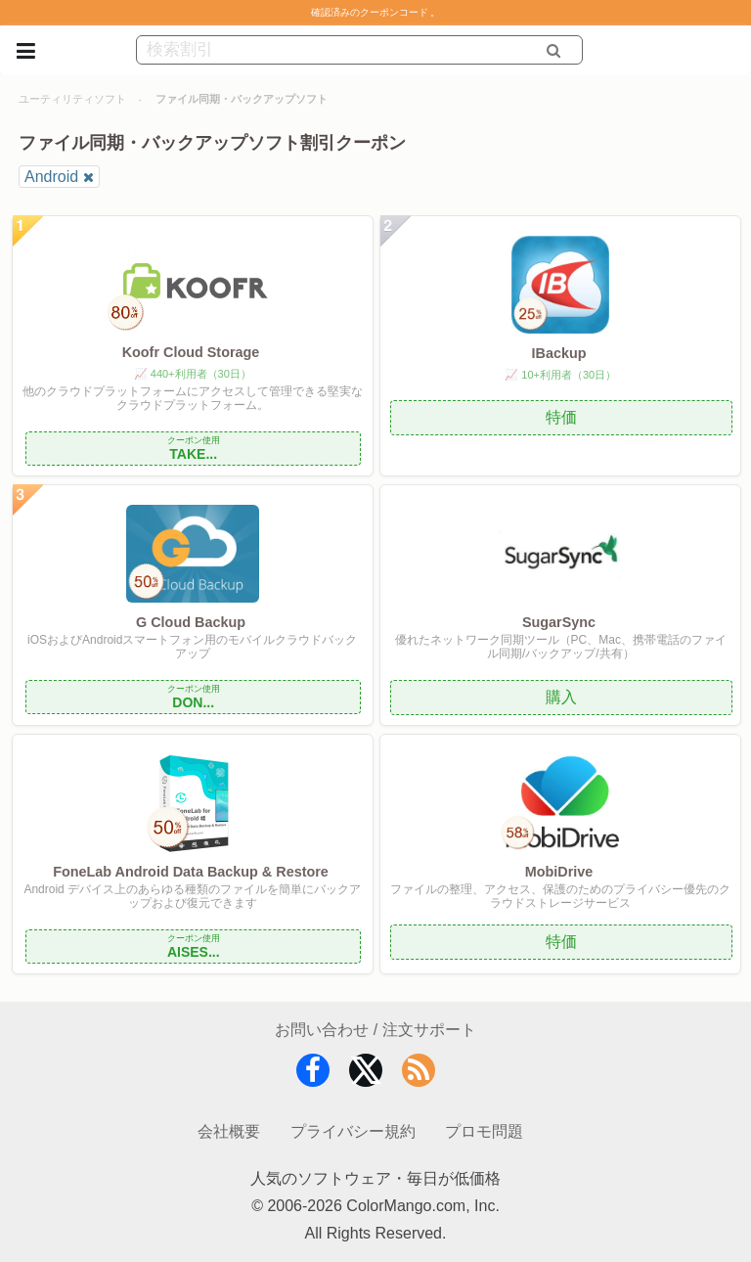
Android (51, 176)
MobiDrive (559, 871)
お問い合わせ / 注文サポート (375, 1029)
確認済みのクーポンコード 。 (376, 12)
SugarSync (559, 622)
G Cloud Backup (190, 622)
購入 (561, 697)
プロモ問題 (484, 1131)
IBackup (558, 353)
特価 (561, 417)
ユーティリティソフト (72, 99)
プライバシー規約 (353, 1131)
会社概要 (229, 1131)
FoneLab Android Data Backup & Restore (191, 871)
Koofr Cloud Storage (191, 352)
